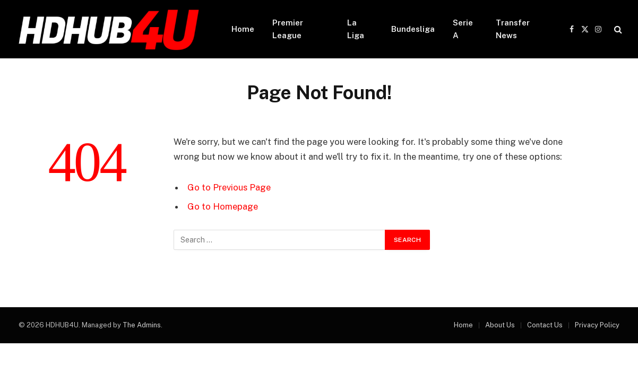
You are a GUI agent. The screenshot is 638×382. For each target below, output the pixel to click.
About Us (500, 325)
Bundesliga (413, 28)
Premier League (287, 29)
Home (242, 28)
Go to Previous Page (229, 187)
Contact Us (545, 325)
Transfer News (513, 29)
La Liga (355, 29)
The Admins (142, 325)
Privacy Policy (597, 325)
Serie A (463, 29)
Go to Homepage (222, 206)
